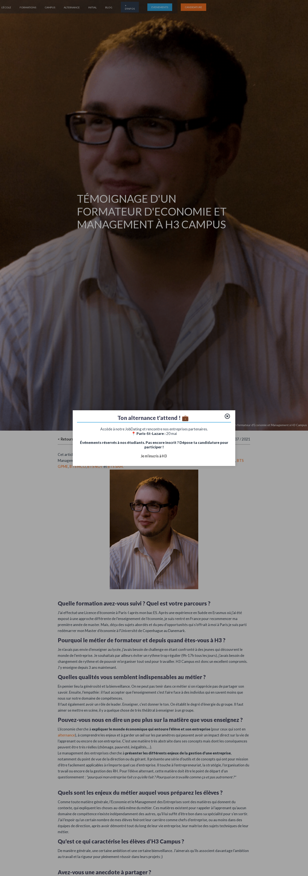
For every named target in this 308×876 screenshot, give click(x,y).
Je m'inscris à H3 (154, 456)
